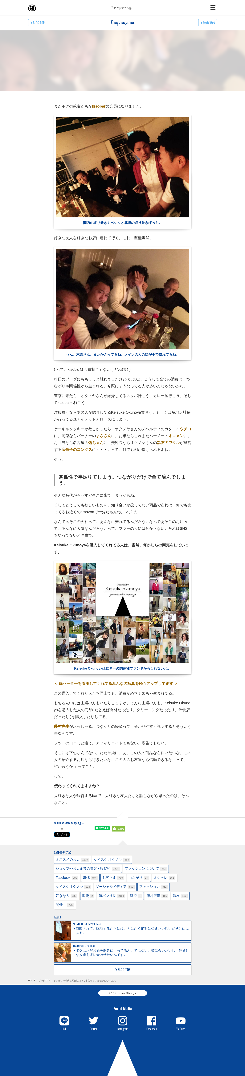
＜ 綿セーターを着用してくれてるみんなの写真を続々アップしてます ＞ (116, 683)
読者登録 (209, 22)
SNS (90, 878)
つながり (139, 878)
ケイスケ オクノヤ (112, 860)
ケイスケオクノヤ (73, 887)
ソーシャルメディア (115, 887)
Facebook (67, 878)
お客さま (113, 878)
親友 (180, 896)
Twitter (93, 1029)
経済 (136, 896)
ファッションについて (146, 869)
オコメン (176, 436)
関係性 (65, 905)
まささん (103, 436)
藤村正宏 (157, 896)
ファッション (153, 887)
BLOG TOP (39, 22)
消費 (88, 896)
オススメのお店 (72, 860)
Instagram (122, 1029)
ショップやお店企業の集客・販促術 (88, 869)
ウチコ (185, 429)
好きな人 (66, 896)
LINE (64, 1029)
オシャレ (164, 878)
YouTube (180, 1029)
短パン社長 (112, 896)
